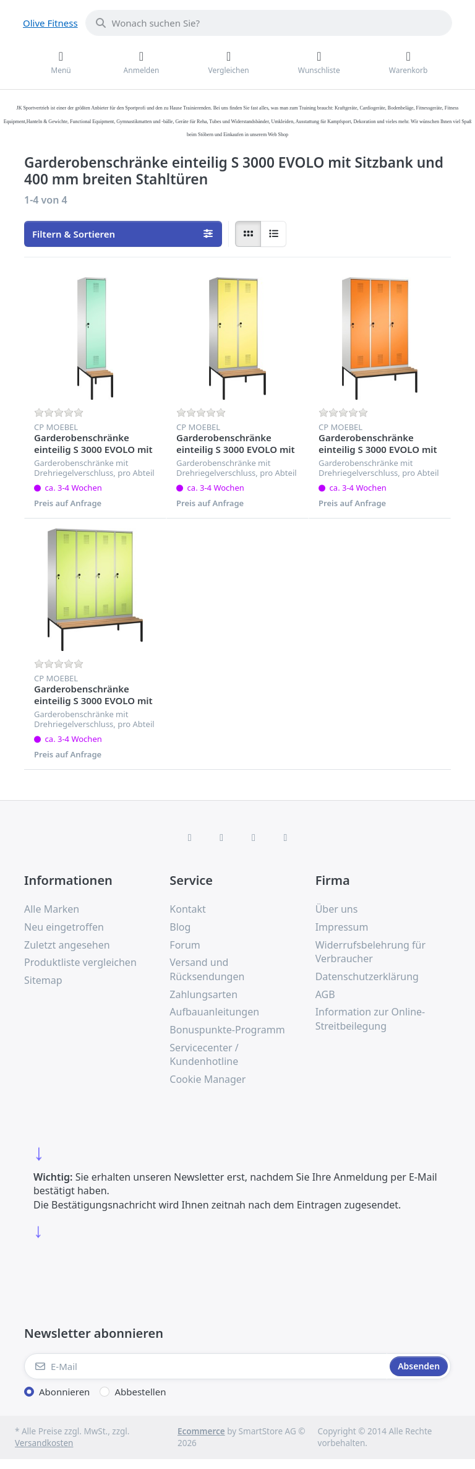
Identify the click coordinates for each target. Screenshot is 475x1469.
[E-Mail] (205, 1366)
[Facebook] (189, 837)
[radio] (248, 234)
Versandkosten (44, 1443)
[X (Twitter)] (221, 837)
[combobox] (268, 23)
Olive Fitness (50, 23)
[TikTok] (253, 837)
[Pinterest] (285, 837)
